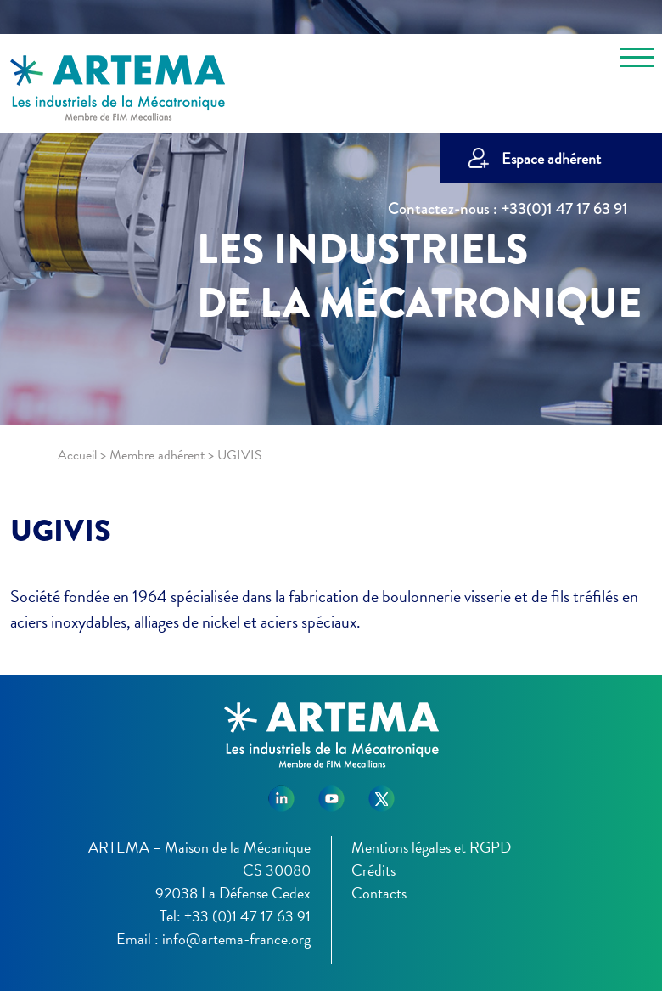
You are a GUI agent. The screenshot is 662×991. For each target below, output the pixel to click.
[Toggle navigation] (637, 60)
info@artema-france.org (236, 938)
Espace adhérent (551, 158)
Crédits (373, 870)
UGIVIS (60, 531)
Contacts (379, 892)
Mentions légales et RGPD (431, 847)
